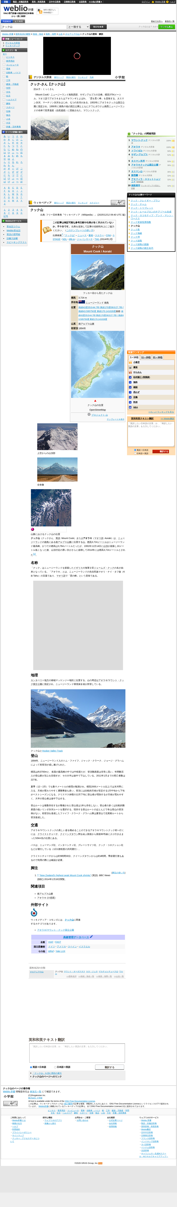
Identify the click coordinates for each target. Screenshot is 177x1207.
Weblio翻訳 (146, 1129)
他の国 (69, 106)
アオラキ (54, 98)
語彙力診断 (12, 238)
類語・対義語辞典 (20, 2)
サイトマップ (18, 1135)
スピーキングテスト (17, 242)
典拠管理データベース (76, 937)
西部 (75, 94)
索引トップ (59, 77)
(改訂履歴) (68, 1104)
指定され (42, 106)
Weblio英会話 (13, 230)
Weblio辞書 (43, 1106)
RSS (100, 1163)
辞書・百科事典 (13, 126)
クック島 (135, 229)
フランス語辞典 (148, 1138)
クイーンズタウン (69, 834)
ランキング (83, 77)
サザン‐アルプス (139, 154)
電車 (8, 68)
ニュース (82, 235)
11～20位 (146, 357)
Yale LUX (60, 951)
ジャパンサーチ (85, 239)
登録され (74, 110)
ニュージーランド (95, 302)
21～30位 (157, 357)
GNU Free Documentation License (80, 1101)
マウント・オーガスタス (74, 971)
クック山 (69, 919)
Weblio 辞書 (160, 2)
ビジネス (10, 57)
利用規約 (16, 1129)
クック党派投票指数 (141, 222)
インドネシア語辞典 (150, 1141)
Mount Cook (42, 94)
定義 (135, 397)
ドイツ (51, 946)
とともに (83, 106)
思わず (136, 392)
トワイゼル (137, 150)
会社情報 (113, 1123)
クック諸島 (136, 240)
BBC (40, 879)
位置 (73, 307)
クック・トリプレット (142, 208)
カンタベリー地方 (40, 680)
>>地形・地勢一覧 (104, 976)
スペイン (72, 946)
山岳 (61, 34)
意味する (110, 98)
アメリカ (61, 946)
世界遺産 (49, 110)
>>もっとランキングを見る (161, 412)
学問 (8, 88)
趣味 (8, 103)
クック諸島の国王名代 (142, 248)
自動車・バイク (13, 72)
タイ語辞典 (146, 1144)
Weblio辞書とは (19, 1120)
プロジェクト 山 (99, 415)
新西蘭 (134, 175)
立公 (75, 106)
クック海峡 (136, 233)
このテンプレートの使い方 (79, 230)
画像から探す (50, 1123)
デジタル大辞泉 (43, 77)
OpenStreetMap (97, 410)
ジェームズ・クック (104, 568)
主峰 (100, 94)
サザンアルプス (88, 94)
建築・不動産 (12, 84)
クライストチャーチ (48, 834)
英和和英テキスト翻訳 (47, 1039)
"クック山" (69, 235)
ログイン (146, 1)
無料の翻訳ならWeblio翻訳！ (49, 11)
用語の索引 (71, 77)
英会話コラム (13, 226)
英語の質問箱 (13, 234)
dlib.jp (72, 239)
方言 (8, 123)
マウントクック (91, 110)
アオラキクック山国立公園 (144, 164)
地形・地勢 (51, 34)
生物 (8, 111)
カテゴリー (94, 203)
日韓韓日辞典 (69, 2)
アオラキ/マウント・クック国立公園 (55, 930)
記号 (6, 216)
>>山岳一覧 (119, 976)
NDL (64, 239)
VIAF (50, 942)
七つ (72, 102)
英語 (58, 538)
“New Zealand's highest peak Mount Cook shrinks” (65, 875)
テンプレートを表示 (115, 419)
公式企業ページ (116, 1120)
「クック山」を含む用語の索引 (47, 1073)
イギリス (78, 568)
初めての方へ (157, 21)
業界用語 (10, 61)
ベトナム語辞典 (148, 1147)
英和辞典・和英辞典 (150, 1126)
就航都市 (135, 185)
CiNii (108, 235)
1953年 (94, 102)
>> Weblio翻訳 (167, 418)
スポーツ (10, 107)
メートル (102, 542)
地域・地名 (38, 34)
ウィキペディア (43, 202)
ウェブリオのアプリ (53, 1120)
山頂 (105, 546)
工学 (8, 80)
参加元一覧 (170, 21)
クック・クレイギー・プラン (145, 200)
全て (5, 54)
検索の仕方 (17, 1123)
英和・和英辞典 (38, 2)
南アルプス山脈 (86, 323)
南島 (61, 106)
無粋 (135, 382)
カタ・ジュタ (92, 971)
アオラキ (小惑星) (46, 897)
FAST (58, 942)
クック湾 (135, 237)
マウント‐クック (139, 140)
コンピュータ (12, 65)
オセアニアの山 (72, 34)
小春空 (136, 362)
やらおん (137, 372)
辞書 (6, 2)
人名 (8, 119)
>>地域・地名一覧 (86, 976)
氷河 (56, 102)
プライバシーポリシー (22, 1132)
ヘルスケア (11, 99)
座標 (118, 311)
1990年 (53, 106)
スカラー (99, 235)
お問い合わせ (82, 1120)
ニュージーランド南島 (62, 94)
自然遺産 (60, 110)
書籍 (90, 235)
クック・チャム (139, 204)
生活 (8, 96)
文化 (8, 92)
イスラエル (84, 946)
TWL (97, 239)
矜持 (135, 402)
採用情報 (113, 1126)
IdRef (51, 951)
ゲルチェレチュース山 (108, 971)
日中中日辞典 (54, 2)
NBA (135, 407)
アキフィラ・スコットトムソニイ (146, 180)
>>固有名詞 (71, 976)
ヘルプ (172, 2)
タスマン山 (137, 171)
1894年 (82, 328)
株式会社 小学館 (35, 1098)
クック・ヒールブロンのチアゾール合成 (151, 211)
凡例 (91, 77)
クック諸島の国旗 (140, 244)
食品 (8, 115)
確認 (135, 387)
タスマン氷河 (138, 161)
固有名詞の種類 (23, 34)
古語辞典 (83, 2)
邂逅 (135, 367)
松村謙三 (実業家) (141, 377)
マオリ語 (42, 98)
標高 (107, 94)
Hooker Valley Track (52, 751)
